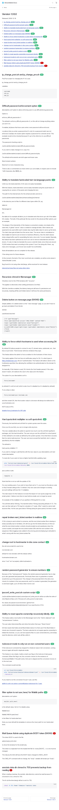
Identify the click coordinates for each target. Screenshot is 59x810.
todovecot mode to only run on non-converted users (23, 57)
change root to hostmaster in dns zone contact (21, 45)
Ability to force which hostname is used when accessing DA (25, 36)
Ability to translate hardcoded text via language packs (23, 28)
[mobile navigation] (56, 2)
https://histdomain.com (9, 361)
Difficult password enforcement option (18, 25)
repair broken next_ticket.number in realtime (20, 42)
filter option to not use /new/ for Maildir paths (21, 60)
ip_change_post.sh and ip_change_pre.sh (19, 22)
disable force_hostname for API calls (14, 410)
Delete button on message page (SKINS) (19, 34)
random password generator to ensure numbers (21, 48)
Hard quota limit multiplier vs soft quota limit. (20, 39)
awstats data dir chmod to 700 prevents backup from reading (25, 66)
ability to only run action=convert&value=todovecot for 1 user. (22, 683)
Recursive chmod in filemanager (16, 31)
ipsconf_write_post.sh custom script (17, 51)
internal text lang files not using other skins (16, 268)
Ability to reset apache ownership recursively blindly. (23, 54)
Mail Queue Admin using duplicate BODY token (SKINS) (24, 63)
